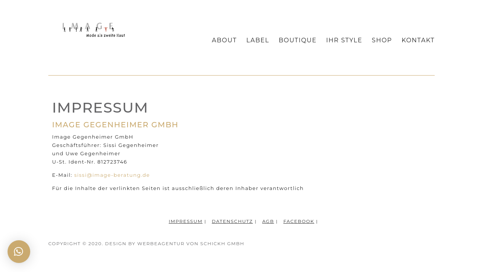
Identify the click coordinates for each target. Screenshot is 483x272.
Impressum (186, 221)
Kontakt (418, 41)
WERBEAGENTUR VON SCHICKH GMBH (191, 243)
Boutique (297, 41)
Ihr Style (344, 41)
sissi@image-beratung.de (112, 175)
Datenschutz (232, 221)
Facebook (298, 221)
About (224, 41)
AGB (268, 221)
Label (257, 41)
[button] (19, 251)
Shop (382, 41)
